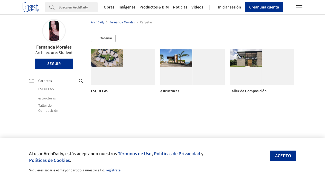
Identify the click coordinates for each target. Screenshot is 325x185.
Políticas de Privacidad (177, 153)
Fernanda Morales (54, 47)
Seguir (54, 64)
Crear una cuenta (264, 7)
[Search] (78, 7)
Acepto (283, 156)
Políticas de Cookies (49, 160)
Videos (197, 7)
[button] (103, 38)
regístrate (113, 170)
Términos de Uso (135, 153)
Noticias (180, 7)
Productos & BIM (154, 7)
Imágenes (126, 7)
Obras (109, 7)
